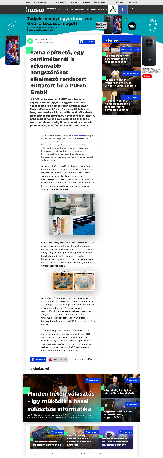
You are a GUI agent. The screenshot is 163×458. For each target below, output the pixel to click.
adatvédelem (92, 454)
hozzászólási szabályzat (76, 454)
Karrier (133, 2)
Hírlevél (120, 2)
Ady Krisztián (46, 39)
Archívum (61, 2)
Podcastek (100, 2)
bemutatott (79, 136)
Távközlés (79, 9)
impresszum (38, 454)
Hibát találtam (57, 359)
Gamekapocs (39, 2)
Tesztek (74, 2)
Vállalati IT (51, 9)
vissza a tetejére (83, 359)
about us (102, 454)
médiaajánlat (49, 454)
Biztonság (91, 9)
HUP (28, 2)
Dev (60, 9)
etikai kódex (61, 454)
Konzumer (102, 9)
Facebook (86, 41)
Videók (86, 2)
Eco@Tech (68, 9)
